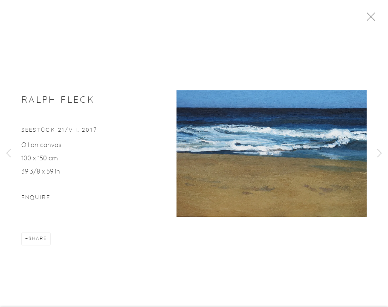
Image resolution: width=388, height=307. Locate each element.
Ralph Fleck (58, 102)
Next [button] (379, 153)
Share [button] (38, 241)
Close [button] (373, 19)
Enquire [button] (35, 200)
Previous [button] (8, 153)
